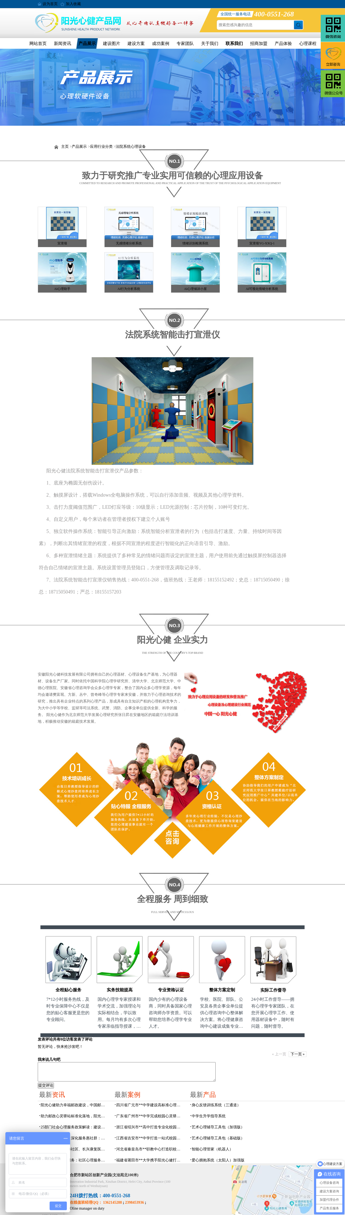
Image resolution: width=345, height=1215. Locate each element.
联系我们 (234, 43)
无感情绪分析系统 (129, 243)
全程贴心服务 (68, 990)
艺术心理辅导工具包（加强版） (218, 1127)
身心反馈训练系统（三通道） (216, 1105)
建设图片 (111, 43)
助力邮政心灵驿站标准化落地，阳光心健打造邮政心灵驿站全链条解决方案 (74, 1116)
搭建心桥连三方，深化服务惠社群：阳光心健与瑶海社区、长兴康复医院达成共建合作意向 (74, 1138)
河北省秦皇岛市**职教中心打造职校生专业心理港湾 (150, 1149)
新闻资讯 (62, 43)
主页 (65, 147)
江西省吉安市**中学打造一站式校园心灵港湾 (150, 1138)
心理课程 (307, 43)
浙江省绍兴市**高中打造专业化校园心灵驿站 (150, 1127)
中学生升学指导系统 (209, 1116)
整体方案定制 (222, 990)
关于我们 (209, 43)
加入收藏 (73, 4)
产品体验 (283, 43)
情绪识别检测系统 (195, 243)
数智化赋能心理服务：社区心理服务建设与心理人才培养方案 (74, 1160)
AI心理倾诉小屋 (195, 289)
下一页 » (298, 1054)
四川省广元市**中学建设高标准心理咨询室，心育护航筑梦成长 (150, 1105)
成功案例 (160, 43)
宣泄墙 (62, 243)
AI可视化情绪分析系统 (262, 289)
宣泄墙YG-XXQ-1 (261, 243)
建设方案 (136, 43)
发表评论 (45, 1039)
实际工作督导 (273, 990)
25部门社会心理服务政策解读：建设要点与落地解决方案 (74, 1127)
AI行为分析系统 (129, 289)
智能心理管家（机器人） (212, 1149)
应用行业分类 (101, 147)
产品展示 (87, 43)
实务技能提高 (120, 990)
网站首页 (38, 43)
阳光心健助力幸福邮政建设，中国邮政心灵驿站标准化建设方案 (74, 1105)
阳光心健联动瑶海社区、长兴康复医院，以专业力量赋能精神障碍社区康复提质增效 (74, 1149)
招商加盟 (258, 43)
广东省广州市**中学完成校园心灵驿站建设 (150, 1116)
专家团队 (185, 43)
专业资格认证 (171, 990)
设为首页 (50, 4)
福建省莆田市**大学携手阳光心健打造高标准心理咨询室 (150, 1160)
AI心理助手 (62, 289)
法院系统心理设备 (131, 147)
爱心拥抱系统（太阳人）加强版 (218, 1160)
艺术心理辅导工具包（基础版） (218, 1138)
